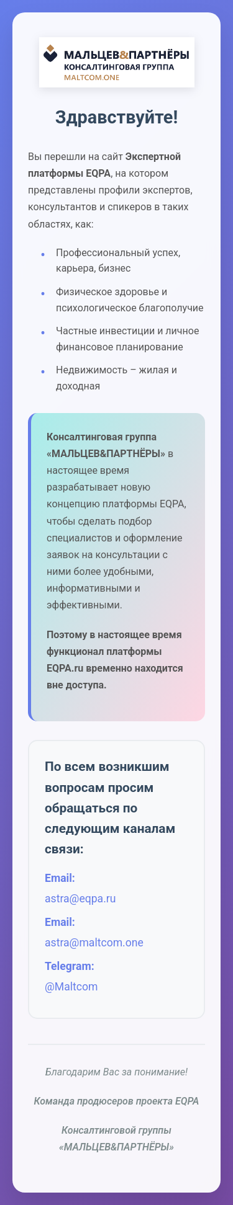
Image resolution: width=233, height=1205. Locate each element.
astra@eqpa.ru (80, 898)
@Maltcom (71, 987)
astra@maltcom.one (94, 942)
